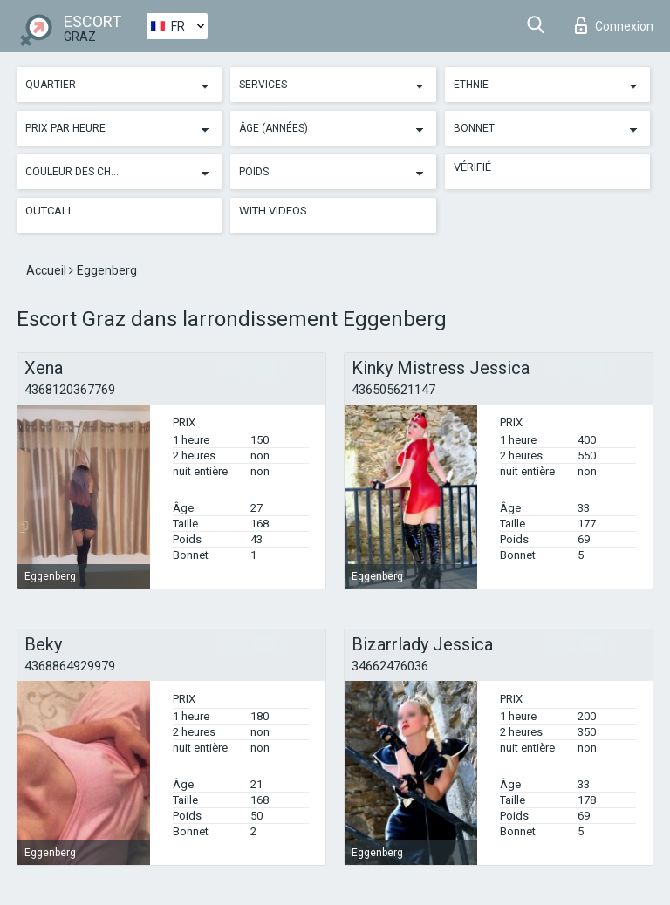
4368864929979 (69, 666)
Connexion (614, 25)
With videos (273, 210)
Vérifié (472, 167)
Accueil (47, 270)
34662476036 (390, 666)
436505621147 (393, 390)
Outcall (49, 210)
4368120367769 (69, 390)
